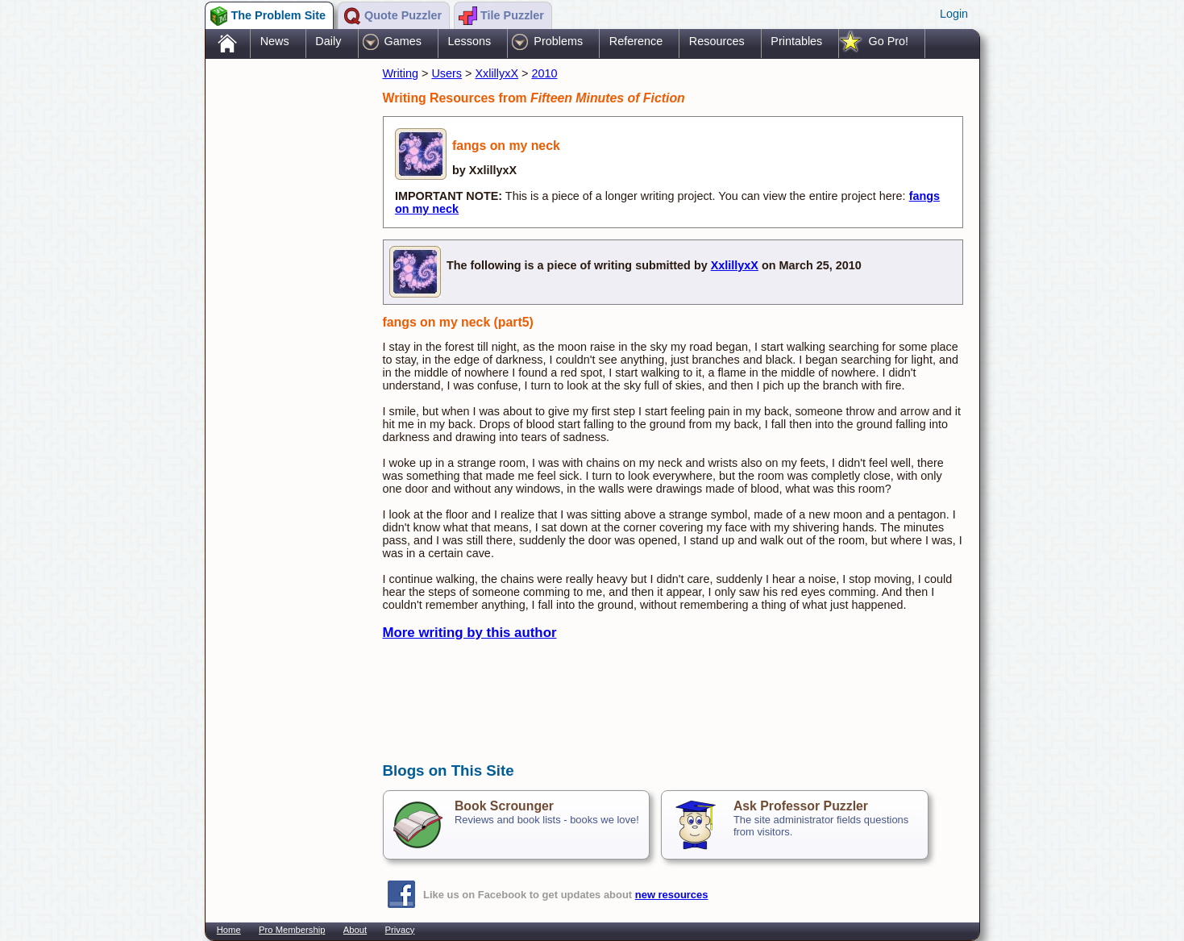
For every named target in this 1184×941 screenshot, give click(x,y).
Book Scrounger (504, 806)
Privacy (400, 930)
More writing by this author (470, 632)
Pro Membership (292, 930)
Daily (328, 41)
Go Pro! (888, 41)
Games (403, 41)
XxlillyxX (496, 73)
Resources (717, 41)
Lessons (470, 41)
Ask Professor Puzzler (800, 806)
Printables (796, 41)
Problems (558, 41)
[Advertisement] (286, 317)
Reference (636, 41)
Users (446, 73)
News (274, 41)
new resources (671, 895)
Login (954, 13)
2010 (544, 73)
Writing (401, 73)
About (355, 930)
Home (229, 930)
